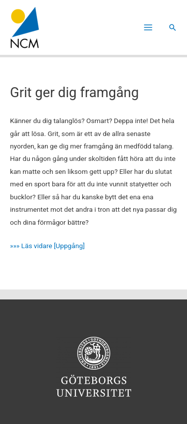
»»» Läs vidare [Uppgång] (47, 246)
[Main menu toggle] (148, 27)
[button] (172, 27)
